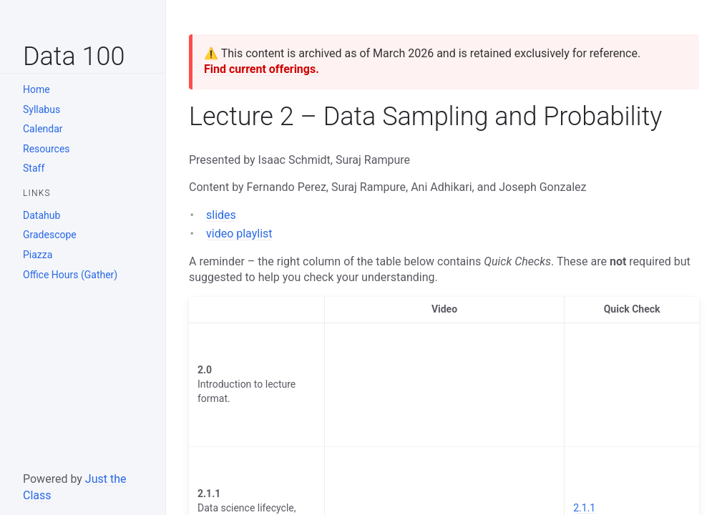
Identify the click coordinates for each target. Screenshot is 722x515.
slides (221, 215)
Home (36, 89)
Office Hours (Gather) (70, 274)
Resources (46, 148)
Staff (33, 168)
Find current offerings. (261, 69)
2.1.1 (584, 508)
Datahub (41, 215)
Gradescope (50, 234)
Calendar (43, 128)
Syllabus (41, 109)
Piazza (37, 254)
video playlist (239, 233)
